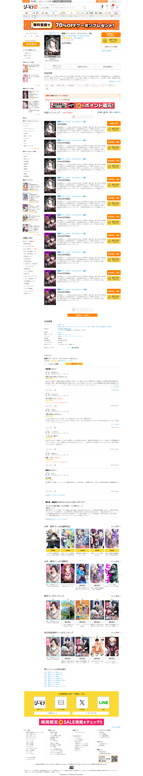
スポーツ (26, 138)
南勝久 (25, 166)
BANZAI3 (99, 589)
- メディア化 (29, 752)
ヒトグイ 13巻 (112, 584)
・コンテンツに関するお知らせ (57, 754)
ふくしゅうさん (112, 661)
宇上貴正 (70, 626)
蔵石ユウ (107, 586)
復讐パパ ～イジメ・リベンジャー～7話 (71, 233)
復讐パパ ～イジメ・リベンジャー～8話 (71, 252)
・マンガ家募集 (102, 734)
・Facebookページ (103, 744)
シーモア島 (48, 1)
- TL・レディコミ (30, 739)
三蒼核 (112, 662)
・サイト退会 (52, 746)
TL (71, 13)
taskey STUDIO (84, 36)
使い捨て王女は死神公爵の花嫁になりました (34, 66)
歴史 (25, 141)
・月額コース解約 (54, 743)
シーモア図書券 (28, 288)
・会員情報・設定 (54, 737)
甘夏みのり (32, 219)
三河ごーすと (108, 626)
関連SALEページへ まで (56, 95)
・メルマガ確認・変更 (55, 735)
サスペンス (95, 85)
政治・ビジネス (28, 136)
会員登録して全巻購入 (82, 315)
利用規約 (42, 764)
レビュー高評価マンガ (30, 278)
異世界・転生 (61, 85)
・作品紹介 (101, 732)
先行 (46, 85)
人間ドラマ (111, 85)
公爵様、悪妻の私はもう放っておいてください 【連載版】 (34, 228)
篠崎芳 (53, 555)
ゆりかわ (97, 662)
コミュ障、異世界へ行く (67, 624)
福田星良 (82, 626)
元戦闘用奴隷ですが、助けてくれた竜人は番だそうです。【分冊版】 (34, 197)
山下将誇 (65, 626)
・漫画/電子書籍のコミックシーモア (34, 732)
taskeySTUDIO (34, 97)
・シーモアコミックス (104, 737)
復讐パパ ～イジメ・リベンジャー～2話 (71, 140)
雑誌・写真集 (98, 13)
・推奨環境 (76, 749)
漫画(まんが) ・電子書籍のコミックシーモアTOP (36, 16)
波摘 (77, 589)
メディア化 (107, 13)
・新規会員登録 (53, 732)
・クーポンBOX (53, 740)
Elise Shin (64, 586)
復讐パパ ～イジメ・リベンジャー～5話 (71, 196)
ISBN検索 (93, 764)
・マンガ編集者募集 (103, 736)
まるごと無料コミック (30, 249)
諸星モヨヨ (65, 36)
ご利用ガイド (27, 53)
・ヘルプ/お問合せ (78, 740)
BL (53, 13)
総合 (27, 13)
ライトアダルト (116, 13)
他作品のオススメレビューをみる (56, 519)
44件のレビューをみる (67, 360)
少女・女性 (45, 13)
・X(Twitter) (101, 745)
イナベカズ (112, 586)
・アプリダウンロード (79, 732)
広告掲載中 (71, 85)
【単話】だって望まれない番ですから (34, 206)
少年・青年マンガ (55, 16)
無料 (52, 85)
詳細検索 (26, 283)
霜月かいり (27, 159)
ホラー (103, 85)
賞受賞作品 (27, 268)
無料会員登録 (101, 1)
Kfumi (30, 94)
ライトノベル (80, 13)
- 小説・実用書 (29, 745)
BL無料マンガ (27, 256)
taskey (71, 16)
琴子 (37, 219)
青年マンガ (65, 16)
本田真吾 (26, 161)
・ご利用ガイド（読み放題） (81, 745)
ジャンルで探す (45, 7)
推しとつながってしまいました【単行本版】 (34, 76)
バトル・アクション (29, 128)
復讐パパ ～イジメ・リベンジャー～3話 (71, 159)
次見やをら (97, 555)
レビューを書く (66, 40)
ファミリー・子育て (83, 85)
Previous (45, 540)
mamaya (49, 586)
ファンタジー (27, 123)
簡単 (105, 112)
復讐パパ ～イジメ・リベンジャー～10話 (71, 289)
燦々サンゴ (32, 209)
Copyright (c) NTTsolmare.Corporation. (71, 774)
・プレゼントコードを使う (56, 751)
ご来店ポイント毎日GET (30, 263)
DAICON (32, 110)
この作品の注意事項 (52, 60)
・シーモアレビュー (30, 759)
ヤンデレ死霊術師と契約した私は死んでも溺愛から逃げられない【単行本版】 (34, 104)
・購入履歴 (52, 739)
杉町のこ (34, 210)
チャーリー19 (70, 586)
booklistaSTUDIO (70, 555)
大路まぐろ (75, 36)
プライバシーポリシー (50, 764)
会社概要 (38, 764)
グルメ (25, 143)
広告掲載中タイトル (29, 281)
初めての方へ (27, 55)
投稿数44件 (72, 38)
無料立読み (82, 585)
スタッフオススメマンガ (30, 276)
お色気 (25, 133)
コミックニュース (29, 286)
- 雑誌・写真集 (29, 743)
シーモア (26, 1)
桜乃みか (31, 230)
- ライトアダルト (30, 753)
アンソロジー (27, 154)
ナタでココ (107, 662)
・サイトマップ (77, 750)
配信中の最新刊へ (107, 50)
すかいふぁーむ (82, 555)
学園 (46, 89)
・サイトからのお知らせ (55, 752)
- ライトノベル (29, 741)
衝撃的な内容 (67, 328)
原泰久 (25, 174)
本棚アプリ (27, 293)
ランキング (28, 246)
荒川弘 (25, 156)
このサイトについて (85, 764)
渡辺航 (25, 169)
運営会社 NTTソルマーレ (101, 764)
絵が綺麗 (60, 328)
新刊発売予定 (27, 244)
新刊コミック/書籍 (29, 241)
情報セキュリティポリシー (62, 764)
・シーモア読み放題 (30, 757)
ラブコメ (26, 126)
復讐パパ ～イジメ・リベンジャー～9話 (71, 271)
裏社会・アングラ (28, 146)
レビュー (40, 1)
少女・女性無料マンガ (30, 251)
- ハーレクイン (29, 746)
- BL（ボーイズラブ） (31, 737)
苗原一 (107, 555)
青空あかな (63, 555)
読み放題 (33, 1)
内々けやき (48, 555)
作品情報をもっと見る (115, 81)
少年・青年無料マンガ (30, 254)
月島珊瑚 (26, 176)
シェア (68, 347)
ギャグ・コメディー (29, 131)
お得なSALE (27, 259)
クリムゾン (27, 171)
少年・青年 (36, 13)
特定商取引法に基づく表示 (75, 764)
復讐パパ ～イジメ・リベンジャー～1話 (71, 122)
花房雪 (113, 626)
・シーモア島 (77, 738)
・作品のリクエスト (78, 747)
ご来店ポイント (52, 713)
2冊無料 (53, 550)
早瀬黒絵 (31, 189)
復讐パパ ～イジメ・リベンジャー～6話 (71, 215)
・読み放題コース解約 (55, 745)
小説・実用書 (89, 13)
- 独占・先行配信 (30, 750)
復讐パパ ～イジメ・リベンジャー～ (99, 16)
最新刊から (118, 112)
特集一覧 (26, 273)
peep (76, 16)
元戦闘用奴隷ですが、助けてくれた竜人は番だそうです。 (34, 186)
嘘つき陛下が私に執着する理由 (34, 216)
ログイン (114, 1)
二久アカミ (32, 107)
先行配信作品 (27, 261)
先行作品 (109, 326)
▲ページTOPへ (116, 727)
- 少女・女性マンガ (31, 736)
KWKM (57, 555)
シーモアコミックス (63, 13)
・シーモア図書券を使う (55, 749)
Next (119, 541)
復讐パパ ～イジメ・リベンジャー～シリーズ (70, 336)
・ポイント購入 (53, 734)
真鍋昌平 (26, 164)
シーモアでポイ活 (29, 266)
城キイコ (36, 189)
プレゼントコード (29, 291)
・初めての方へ (77, 741)
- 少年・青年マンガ (31, 734)
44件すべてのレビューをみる (55, 495)
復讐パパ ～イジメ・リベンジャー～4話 (71, 178)
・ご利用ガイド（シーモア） (81, 743)
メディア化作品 (28, 271)
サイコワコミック (83, 16)
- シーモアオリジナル (31, 748)
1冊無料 (67, 550)
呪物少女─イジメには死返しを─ (34, 92)
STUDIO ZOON (55, 586)
